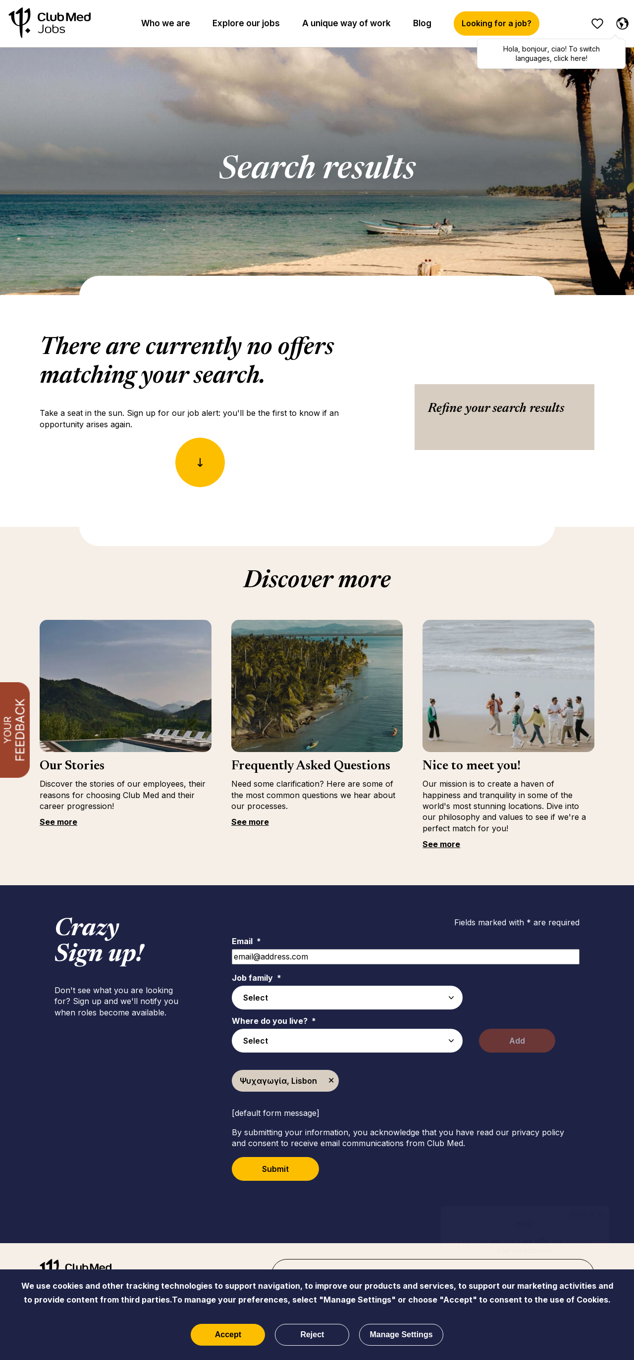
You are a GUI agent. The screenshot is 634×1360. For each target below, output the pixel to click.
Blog (422, 23)
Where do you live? (274, 1020)
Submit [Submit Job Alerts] (275, 1169)
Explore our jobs (246, 23)
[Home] (49, 23)
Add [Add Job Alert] (517, 1041)
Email (246, 941)
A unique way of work (346, 23)
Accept (228, 1334)
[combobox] (347, 1041)
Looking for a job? (496, 23)
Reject (312, 1334)
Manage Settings (401, 1334)
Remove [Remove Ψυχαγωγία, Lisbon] (331, 1081)
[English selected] (620, 21)
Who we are (165, 23)
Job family (256, 977)
